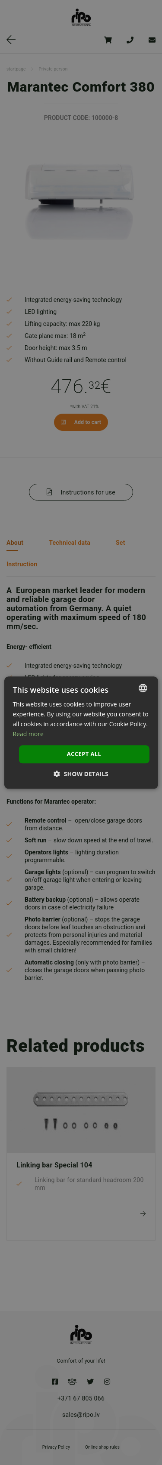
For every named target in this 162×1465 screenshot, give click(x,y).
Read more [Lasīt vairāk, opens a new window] (28, 734)
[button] (81, 774)
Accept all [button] (84, 754)
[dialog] (81, 732)
